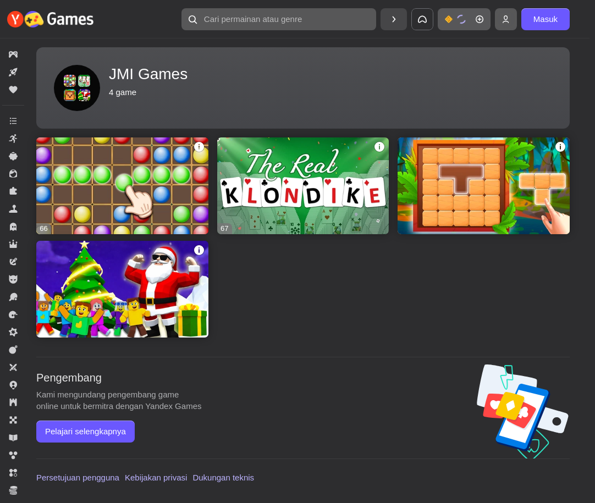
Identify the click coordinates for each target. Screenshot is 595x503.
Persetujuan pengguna (77, 477)
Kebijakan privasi (156, 477)
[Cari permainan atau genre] (279, 19)
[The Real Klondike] (303, 185)
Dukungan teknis (223, 477)
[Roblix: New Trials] (122, 289)
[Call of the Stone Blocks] (484, 185)
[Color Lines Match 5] (122, 185)
